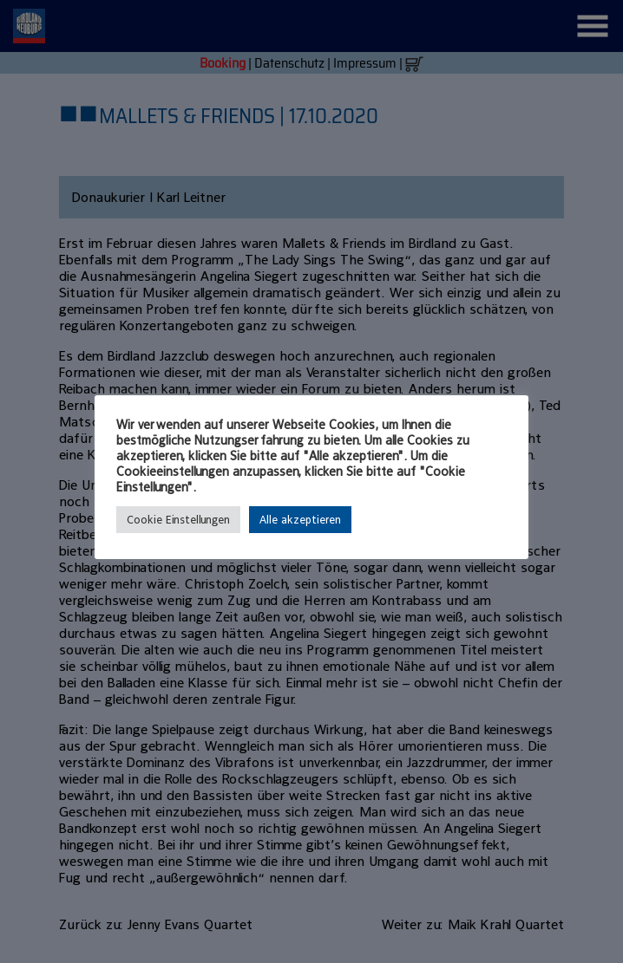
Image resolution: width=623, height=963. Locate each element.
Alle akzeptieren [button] (300, 519)
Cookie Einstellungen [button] (178, 519)
